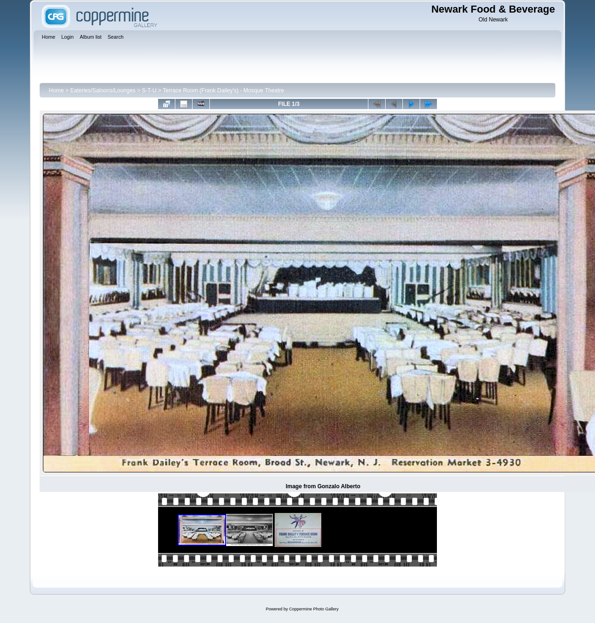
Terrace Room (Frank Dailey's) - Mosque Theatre (223, 90)
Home (56, 90)
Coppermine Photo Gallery (314, 609)
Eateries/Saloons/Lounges (103, 90)
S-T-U (149, 90)
